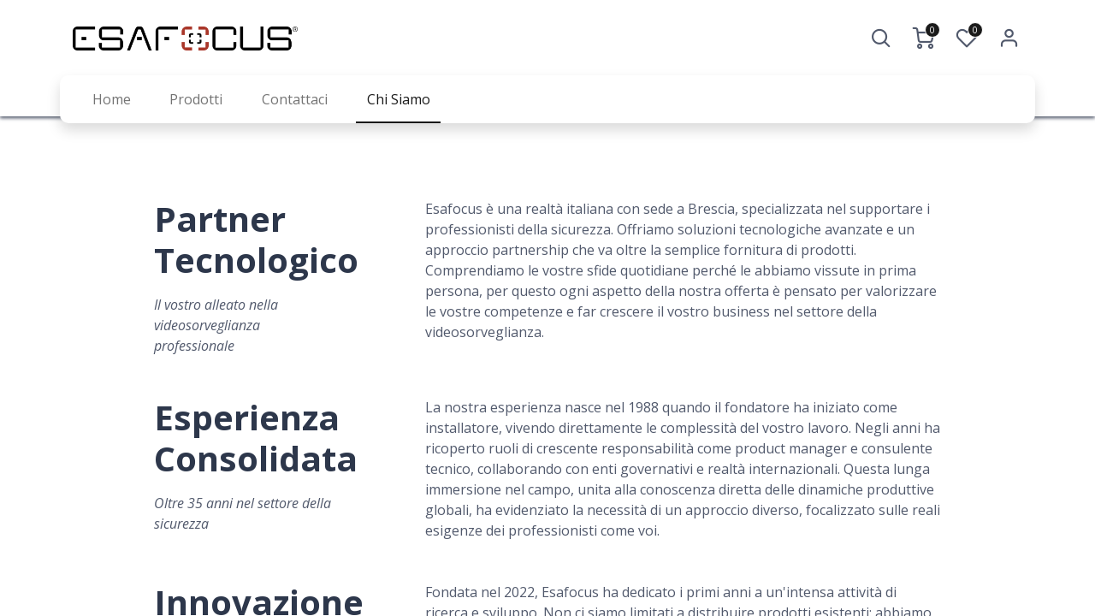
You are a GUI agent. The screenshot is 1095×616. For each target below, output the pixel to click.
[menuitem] (111, 99)
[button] (881, 38)
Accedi (1009, 38)
